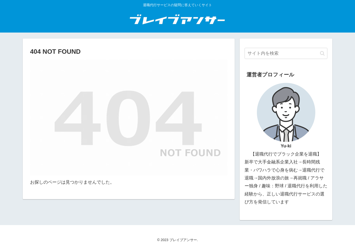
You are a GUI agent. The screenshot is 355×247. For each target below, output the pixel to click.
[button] (322, 53)
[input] (286, 53)
